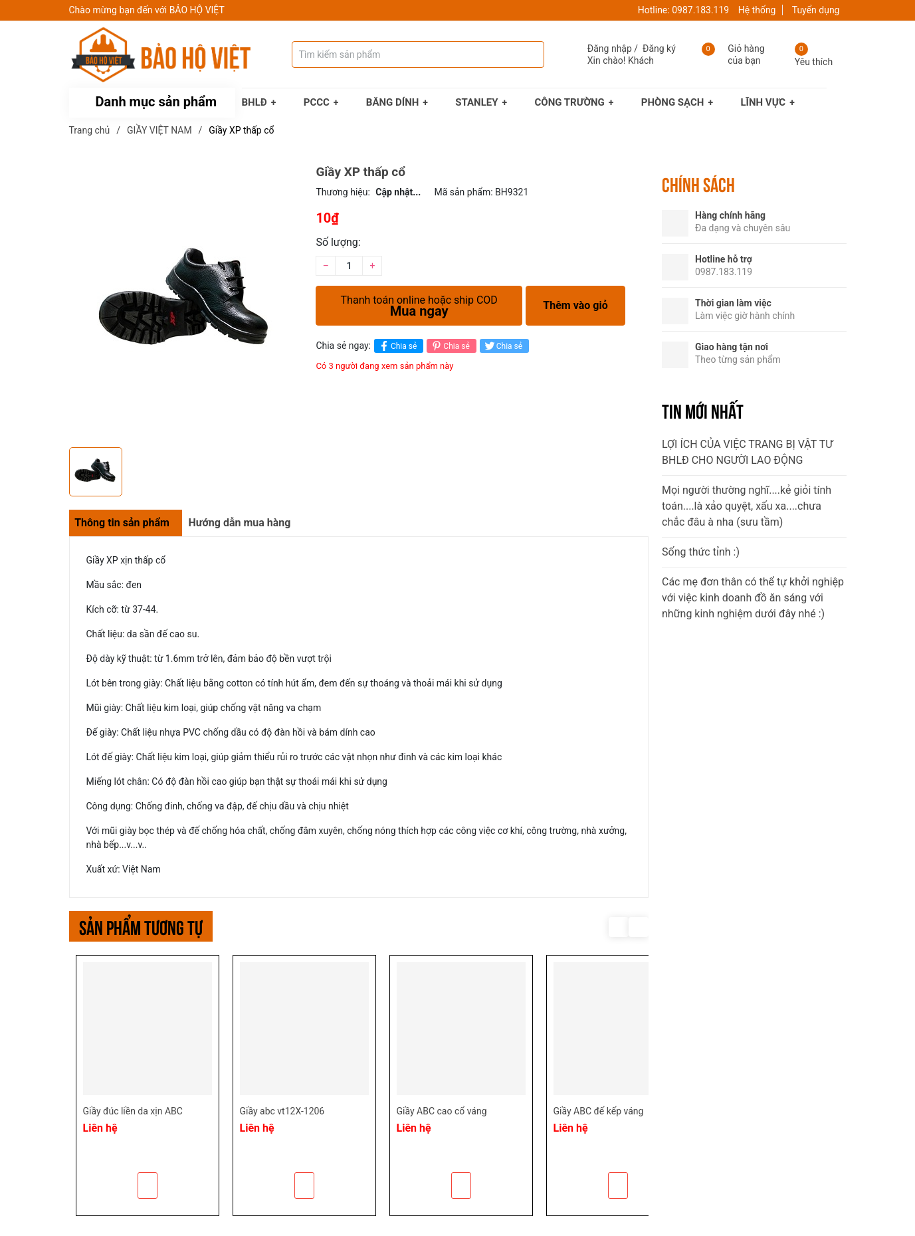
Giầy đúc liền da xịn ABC (133, 1111)
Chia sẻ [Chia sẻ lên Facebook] (397, 346)
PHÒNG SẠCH (672, 102)
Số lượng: (338, 242)
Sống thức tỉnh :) (701, 552)
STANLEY (476, 102)
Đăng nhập (609, 48)
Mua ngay (419, 302)
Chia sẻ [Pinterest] (449, 346)
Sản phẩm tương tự (141, 926)
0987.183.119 (700, 10)
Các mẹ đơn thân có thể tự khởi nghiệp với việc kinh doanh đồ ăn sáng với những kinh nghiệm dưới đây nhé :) (753, 597)
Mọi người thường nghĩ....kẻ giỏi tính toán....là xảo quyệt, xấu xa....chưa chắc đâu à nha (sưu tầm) (746, 506)
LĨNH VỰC (762, 102)
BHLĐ (254, 102)
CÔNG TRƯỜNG (570, 102)
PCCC (317, 102)
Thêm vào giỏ (575, 305)
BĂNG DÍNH (392, 102)
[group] (186, 303)
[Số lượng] (349, 266)
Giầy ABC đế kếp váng (599, 1111)
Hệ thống (757, 10)
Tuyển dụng (816, 10)
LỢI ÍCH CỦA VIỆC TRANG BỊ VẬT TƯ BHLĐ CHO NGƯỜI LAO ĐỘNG (747, 452)
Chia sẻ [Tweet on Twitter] (502, 346)
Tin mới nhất (703, 410)
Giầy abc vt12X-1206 (282, 1111)
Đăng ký (659, 48)
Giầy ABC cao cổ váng (442, 1111)
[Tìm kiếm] (521, 54)
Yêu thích (814, 61)
